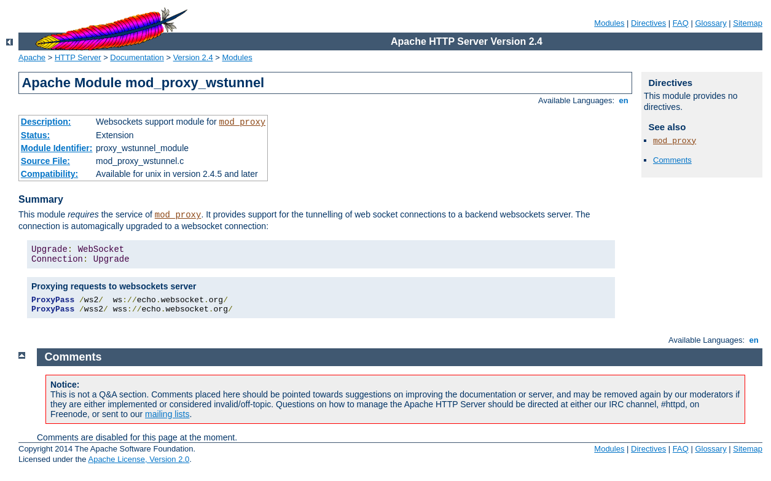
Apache (31, 57)
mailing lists (167, 414)
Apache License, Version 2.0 (138, 459)
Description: (46, 122)
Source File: (45, 161)
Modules (609, 23)
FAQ (681, 23)
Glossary (710, 23)
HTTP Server (78, 57)
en (623, 100)
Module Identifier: (57, 148)
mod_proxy (242, 122)
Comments (672, 160)
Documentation (136, 57)
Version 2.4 (193, 57)
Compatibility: (49, 174)
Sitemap (747, 23)
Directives (648, 23)
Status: (35, 135)
